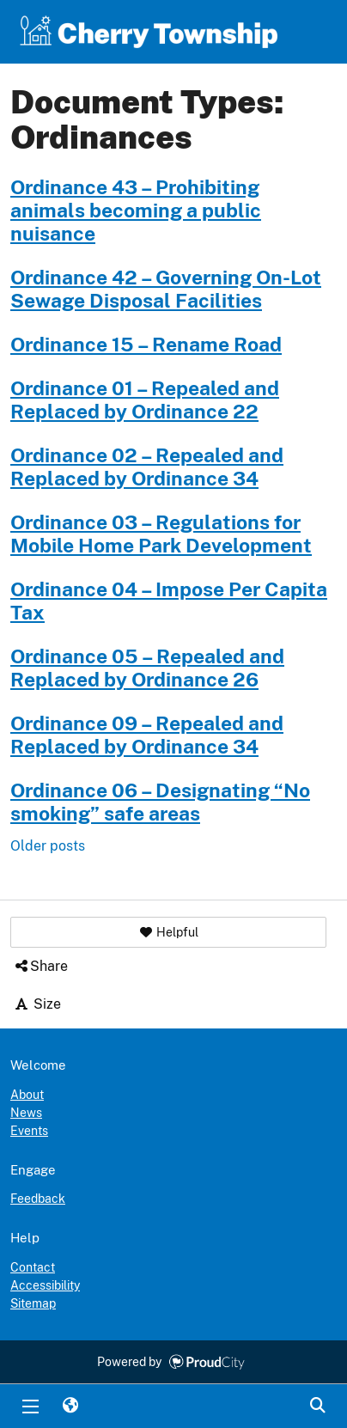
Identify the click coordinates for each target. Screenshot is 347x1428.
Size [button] (37, 1004)
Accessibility (45, 1285)
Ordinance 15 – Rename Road (146, 344)
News (26, 1113)
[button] (168, 932)
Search (317, 1406)
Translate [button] (69, 1406)
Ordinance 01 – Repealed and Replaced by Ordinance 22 (144, 400)
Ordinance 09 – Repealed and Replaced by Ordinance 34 (146, 735)
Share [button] (40, 966)
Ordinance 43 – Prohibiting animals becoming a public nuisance (135, 210)
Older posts (47, 846)
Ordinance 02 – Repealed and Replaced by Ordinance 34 (146, 467)
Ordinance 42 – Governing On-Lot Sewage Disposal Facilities (165, 289)
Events (29, 1131)
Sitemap (33, 1303)
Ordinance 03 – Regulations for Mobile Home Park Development (161, 534)
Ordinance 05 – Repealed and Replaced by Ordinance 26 (147, 668)
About (27, 1095)
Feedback (37, 1198)
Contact (32, 1267)
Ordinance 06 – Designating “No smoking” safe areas (160, 802)
